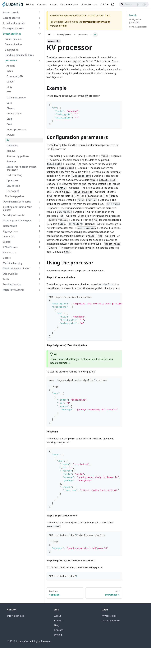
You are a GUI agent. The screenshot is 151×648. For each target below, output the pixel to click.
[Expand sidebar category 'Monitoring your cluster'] (39, 268)
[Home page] (49, 34)
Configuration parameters (135, 21)
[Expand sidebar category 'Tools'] (39, 279)
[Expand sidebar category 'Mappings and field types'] (39, 220)
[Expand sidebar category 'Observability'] (39, 273)
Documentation (69, 4)
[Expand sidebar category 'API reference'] (39, 247)
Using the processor (138, 26)
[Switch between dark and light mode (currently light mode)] (112, 4)
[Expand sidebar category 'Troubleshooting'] (39, 284)
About (53, 4)
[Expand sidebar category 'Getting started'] (39, 17)
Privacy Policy (108, 615)
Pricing (30, 4)
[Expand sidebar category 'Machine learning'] (39, 263)
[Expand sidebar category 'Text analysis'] (39, 225)
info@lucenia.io (15, 615)
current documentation (96, 21)
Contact (58, 630)
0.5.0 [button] (103, 4)
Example (133, 15)
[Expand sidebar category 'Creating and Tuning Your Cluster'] (39, 208)
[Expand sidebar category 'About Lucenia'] (39, 12)
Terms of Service (110, 620)
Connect (41, 4)
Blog (56, 625)
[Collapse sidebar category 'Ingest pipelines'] (39, 33)
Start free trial (89, 4)
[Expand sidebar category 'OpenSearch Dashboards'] (39, 201)
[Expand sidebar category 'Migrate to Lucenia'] (39, 289)
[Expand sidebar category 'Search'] (39, 241)
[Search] (134, 4)
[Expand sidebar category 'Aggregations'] (39, 231)
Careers (58, 620)
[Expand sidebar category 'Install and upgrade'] (39, 23)
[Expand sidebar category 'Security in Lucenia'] (39, 215)
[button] (23, 60)
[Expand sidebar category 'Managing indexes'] (39, 28)
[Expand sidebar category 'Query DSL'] (39, 236)
